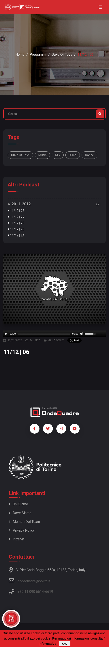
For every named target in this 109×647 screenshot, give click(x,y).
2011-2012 (19, 204)
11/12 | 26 (16, 223)
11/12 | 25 (16, 229)
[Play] (6, 334)
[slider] (44, 334)
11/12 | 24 (16, 235)
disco (72, 155)
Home (20, 54)
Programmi (38, 54)
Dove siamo (20, 513)
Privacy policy (22, 530)
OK (64, 643)
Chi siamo (18, 504)
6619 (49, 592)
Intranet (16, 539)
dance (89, 155)
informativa (47, 643)
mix (57, 155)
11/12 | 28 (16, 211)
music (42, 155)
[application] (54, 334)
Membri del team (24, 522)
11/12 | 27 (16, 217)
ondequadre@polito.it (29, 580)
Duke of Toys (62, 54)
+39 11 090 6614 (31, 592)
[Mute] (82, 334)
